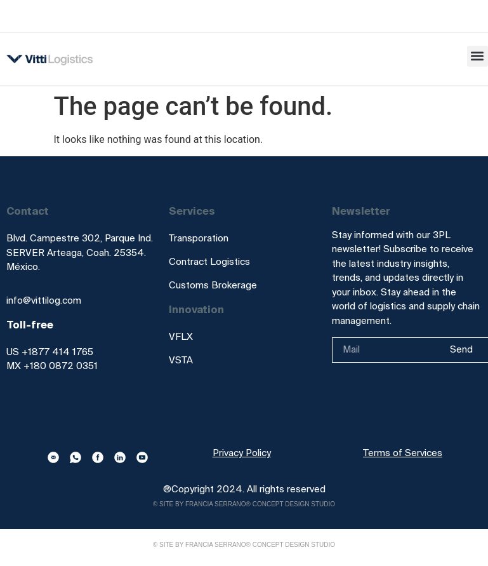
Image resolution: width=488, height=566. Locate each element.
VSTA (181, 359)
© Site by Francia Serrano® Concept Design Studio (244, 504)
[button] (477, 56)
